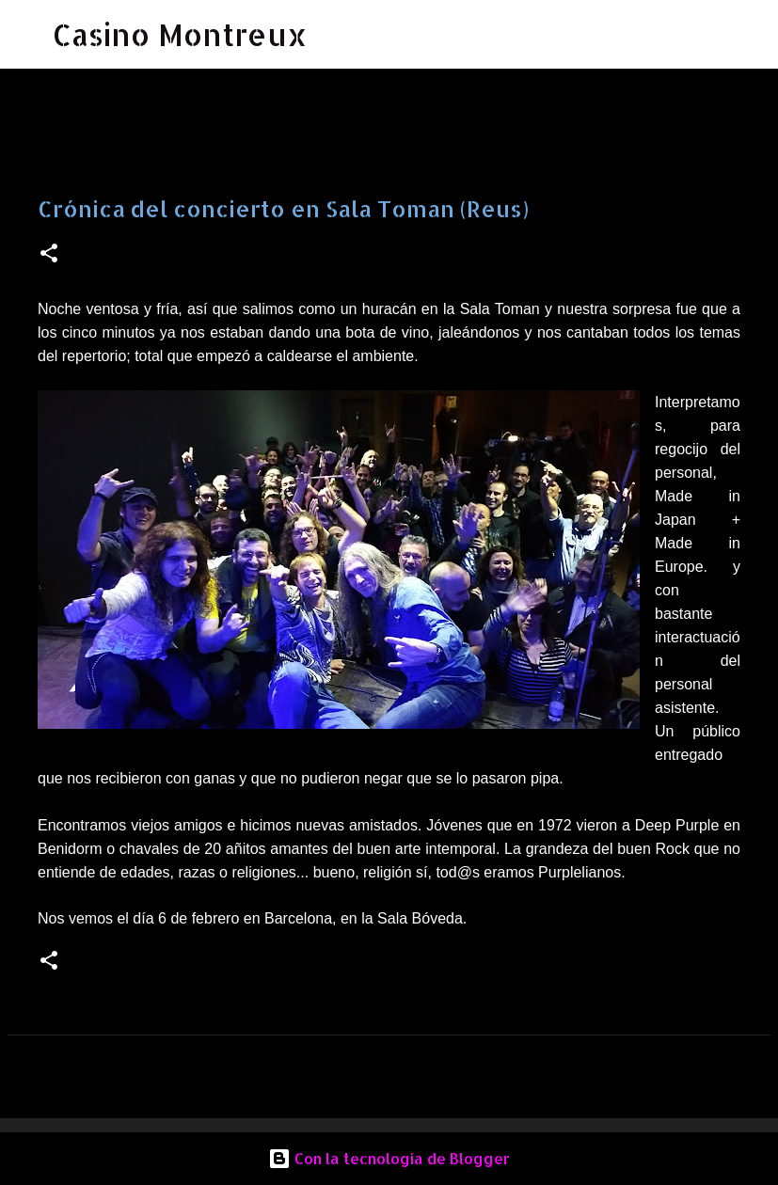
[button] (49, 254)
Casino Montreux (180, 34)
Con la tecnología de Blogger (389, 1158)
